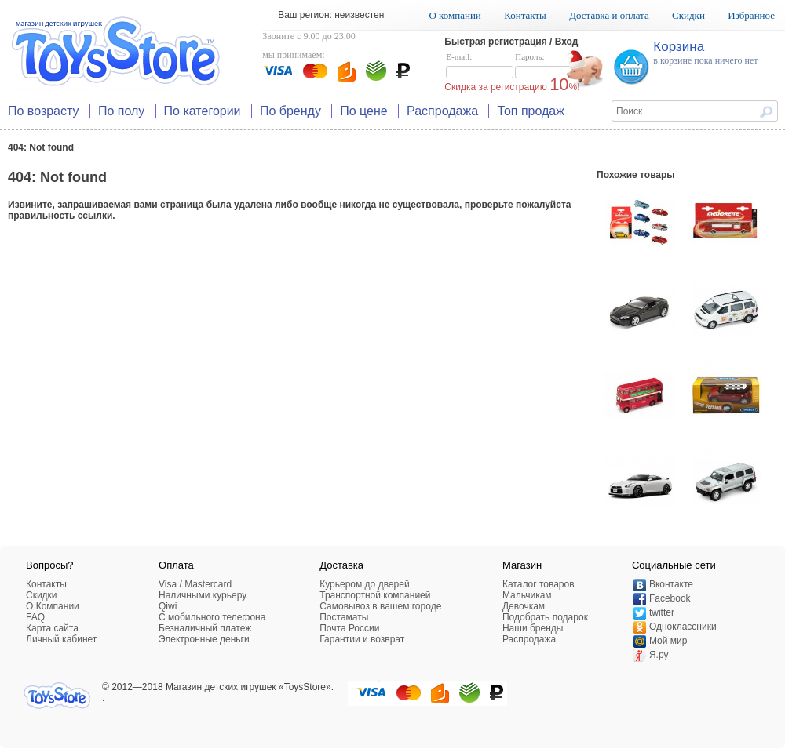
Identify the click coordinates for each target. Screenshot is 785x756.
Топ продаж (530, 111)
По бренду (290, 111)
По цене (363, 111)
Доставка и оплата (609, 15)
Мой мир (668, 640)
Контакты (525, 15)
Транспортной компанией (374, 595)
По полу (121, 111)
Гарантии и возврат (361, 639)
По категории (202, 111)
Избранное (751, 15)
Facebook (670, 598)
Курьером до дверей (364, 584)
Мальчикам (527, 595)
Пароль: (548, 66)
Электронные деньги (204, 639)
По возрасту (43, 111)
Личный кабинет (61, 639)
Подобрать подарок (545, 617)
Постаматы (343, 617)
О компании (454, 15)
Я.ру (659, 654)
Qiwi (168, 606)
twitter (661, 612)
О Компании (52, 606)
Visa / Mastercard (195, 584)
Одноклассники (683, 626)
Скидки (688, 15)
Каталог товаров (538, 584)
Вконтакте (671, 584)
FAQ (35, 617)
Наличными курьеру (202, 595)
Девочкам (523, 606)
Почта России (349, 628)
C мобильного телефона (212, 617)
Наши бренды (532, 628)
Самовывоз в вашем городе (380, 606)
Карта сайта (52, 628)
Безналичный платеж (205, 628)
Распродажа (442, 111)
